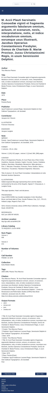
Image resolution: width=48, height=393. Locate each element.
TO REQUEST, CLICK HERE (10, 228)
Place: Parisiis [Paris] (8, 355)
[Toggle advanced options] (32, 4)
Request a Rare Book (7, 390)
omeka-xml (7, 309)
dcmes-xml (7, 305)
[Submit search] (34, 4)
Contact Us (4, 389)
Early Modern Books (8, 265)
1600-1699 (5, 271)
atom (5, 303)
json (4, 307)
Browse (3, 381)
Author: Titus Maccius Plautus (11, 338)
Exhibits (3, 387)
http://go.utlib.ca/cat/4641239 (10, 221)
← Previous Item (9, 374)
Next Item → (41, 374)
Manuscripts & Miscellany (8, 385)
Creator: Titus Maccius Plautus (12, 329)
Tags (2, 383)
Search (3, 379)
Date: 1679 (5, 336)
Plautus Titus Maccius (16, 271)
